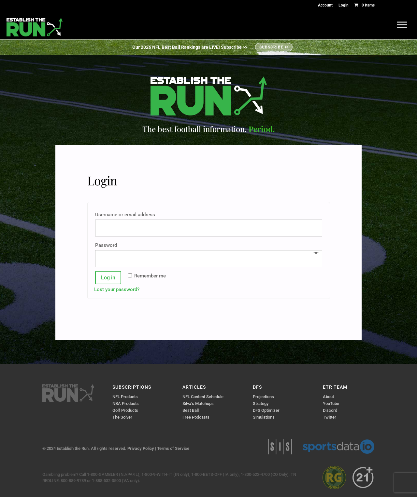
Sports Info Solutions (280, 446)
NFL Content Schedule (202, 396)
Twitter (329, 417)
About (328, 396)
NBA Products (125, 403)
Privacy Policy (140, 448)
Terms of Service (173, 448)
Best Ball (190, 410)
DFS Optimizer (266, 410)
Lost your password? (116, 289)
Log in (108, 278)
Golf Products (125, 410)
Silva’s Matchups (198, 403)
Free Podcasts (195, 417)
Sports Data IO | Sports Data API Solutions (338, 446)
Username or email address (127, 215)
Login (343, 5)
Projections (263, 396)
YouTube (331, 403)
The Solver (122, 417)
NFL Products (125, 396)
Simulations (264, 417)
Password (108, 245)
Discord (330, 410)
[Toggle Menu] (402, 24)
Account (325, 5)
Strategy (260, 403)
